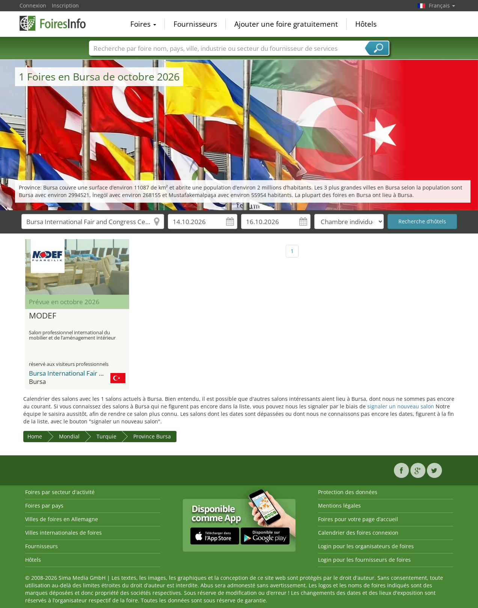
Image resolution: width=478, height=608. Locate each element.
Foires (143, 24)
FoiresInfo (57, 23)
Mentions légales (339, 505)
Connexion (33, 5)
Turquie (106, 436)
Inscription (65, 5)
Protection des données (347, 492)
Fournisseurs (195, 24)
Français (442, 5)
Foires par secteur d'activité (60, 492)
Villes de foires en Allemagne (61, 519)
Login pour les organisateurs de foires (366, 546)
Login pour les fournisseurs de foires (364, 559)
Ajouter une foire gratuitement (286, 24)
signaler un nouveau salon (400, 406)
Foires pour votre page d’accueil (358, 519)
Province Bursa (152, 436)
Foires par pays (44, 505)
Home (34, 436)
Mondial (69, 436)
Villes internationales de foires (63, 532)
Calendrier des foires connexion (358, 532)
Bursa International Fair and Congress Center (94, 373)
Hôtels (366, 24)
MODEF (42, 316)
